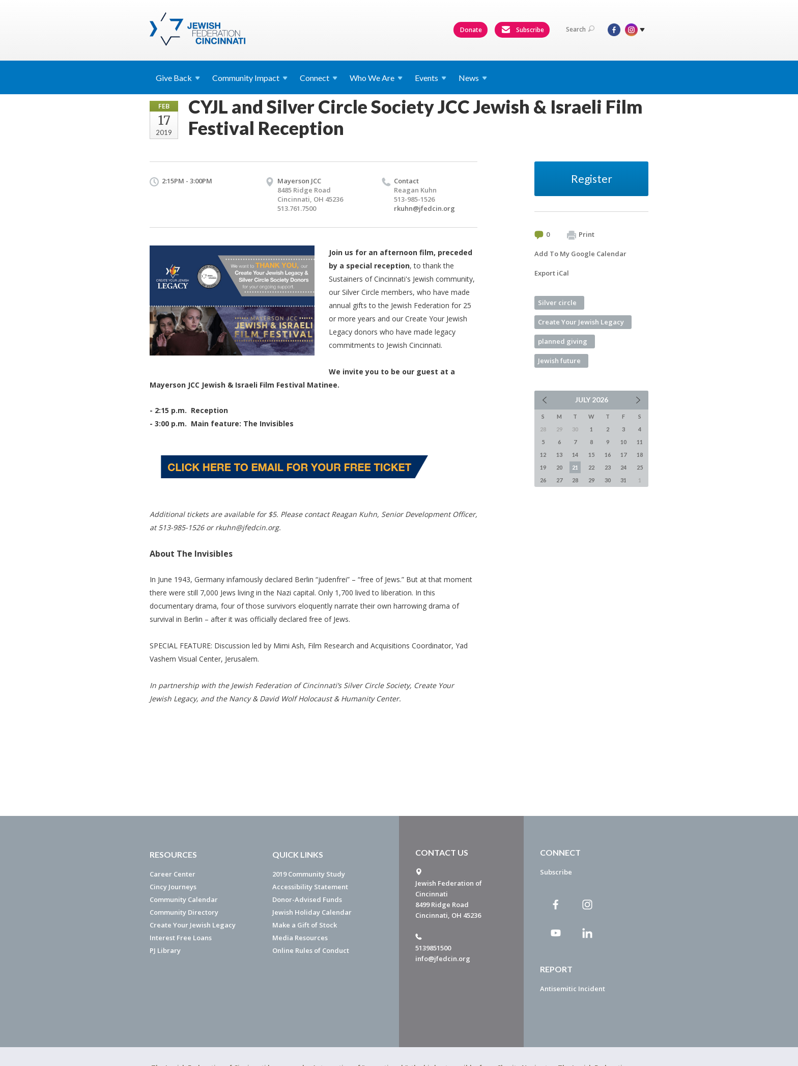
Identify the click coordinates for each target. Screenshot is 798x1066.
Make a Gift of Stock (304, 925)
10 (623, 442)
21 (575, 467)
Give (178, 78)
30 (608, 480)
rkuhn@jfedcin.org (424, 208)
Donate (471, 29)
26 (543, 480)
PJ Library (165, 950)
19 (543, 467)
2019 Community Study (308, 874)
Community (250, 78)
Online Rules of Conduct (310, 950)
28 (575, 480)
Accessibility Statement (310, 886)
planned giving (562, 341)
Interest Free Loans (181, 937)
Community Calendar (184, 899)
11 (640, 442)
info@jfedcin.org (442, 958)
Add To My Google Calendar (580, 253)
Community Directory (184, 912)
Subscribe (522, 30)
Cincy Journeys (173, 886)
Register (591, 178)
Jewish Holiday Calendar (312, 912)
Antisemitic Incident (572, 988)
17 (623, 454)
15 (591, 454)
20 (559, 467)
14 (575, 454)
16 (608, 454)
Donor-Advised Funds (307, 899)
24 (623, 467)
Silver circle (557, 302)
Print (580, 235)
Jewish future (559, 360)
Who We (376, 78)
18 (640, 454)
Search (580, 29)
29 (591, 480)
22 (591, 467)
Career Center (172, 874)
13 (559, 454)
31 (623, 480)
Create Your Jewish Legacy (581, 321)
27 (559, 480)
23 (608, 467)
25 (640, 467)
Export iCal (551, 273)
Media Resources (300, 937)
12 (543, 454)
